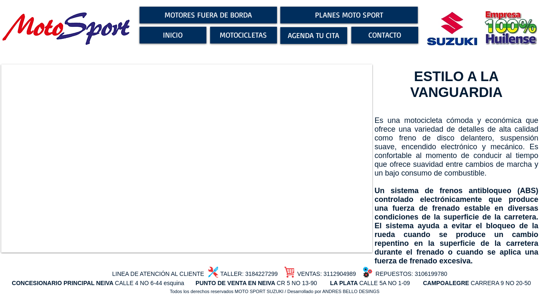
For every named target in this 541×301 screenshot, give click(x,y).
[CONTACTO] (384, 35)
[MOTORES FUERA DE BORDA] (208, 15)
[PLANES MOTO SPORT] (349, 15)
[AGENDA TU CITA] (313, 35)
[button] (186, 158)
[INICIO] (173, 35)
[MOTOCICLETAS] (243, 35)
